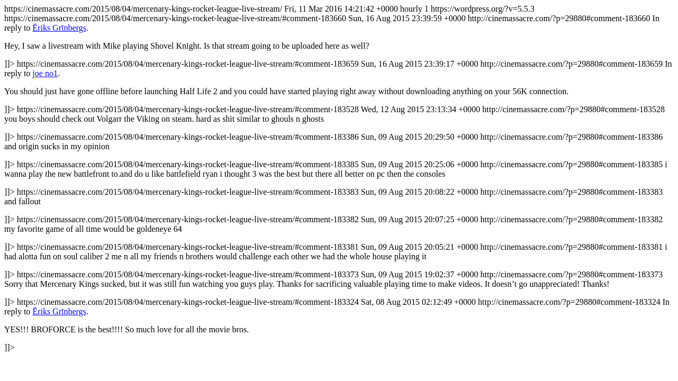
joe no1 (45, 73)
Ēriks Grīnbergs (59, 27)
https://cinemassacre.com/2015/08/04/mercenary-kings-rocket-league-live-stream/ (339, 178)
